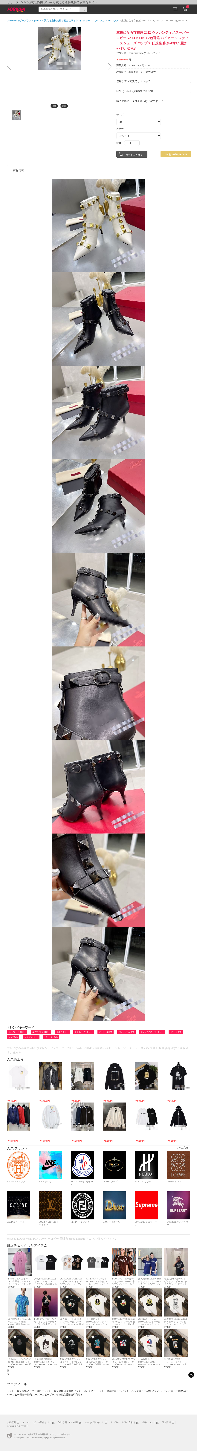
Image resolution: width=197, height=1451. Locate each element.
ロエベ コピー (62, 1032)
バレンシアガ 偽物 (126, 1032)
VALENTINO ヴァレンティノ (145, 53)
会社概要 (11, 1422)
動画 (64, 106)
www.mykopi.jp (42, 1437)
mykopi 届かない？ (94, 1422)
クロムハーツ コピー (83, 1032)
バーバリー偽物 (51, 1037)
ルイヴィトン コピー (41, 1032)
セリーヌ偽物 (175, 1032)
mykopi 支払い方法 (16, 1426)
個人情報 (166, 1422)
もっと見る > (183, 1147)
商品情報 (18, 170)
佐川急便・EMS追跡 (68, 1422)
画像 (54, 106)
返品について (148, 1422)
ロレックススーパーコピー (152, 1032)
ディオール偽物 (105, 1032)
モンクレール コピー (17, 1032)
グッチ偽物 (13, 1037)
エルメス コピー (31, 1037)
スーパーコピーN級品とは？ (36, 1422)
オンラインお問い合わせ (122, 1422)
